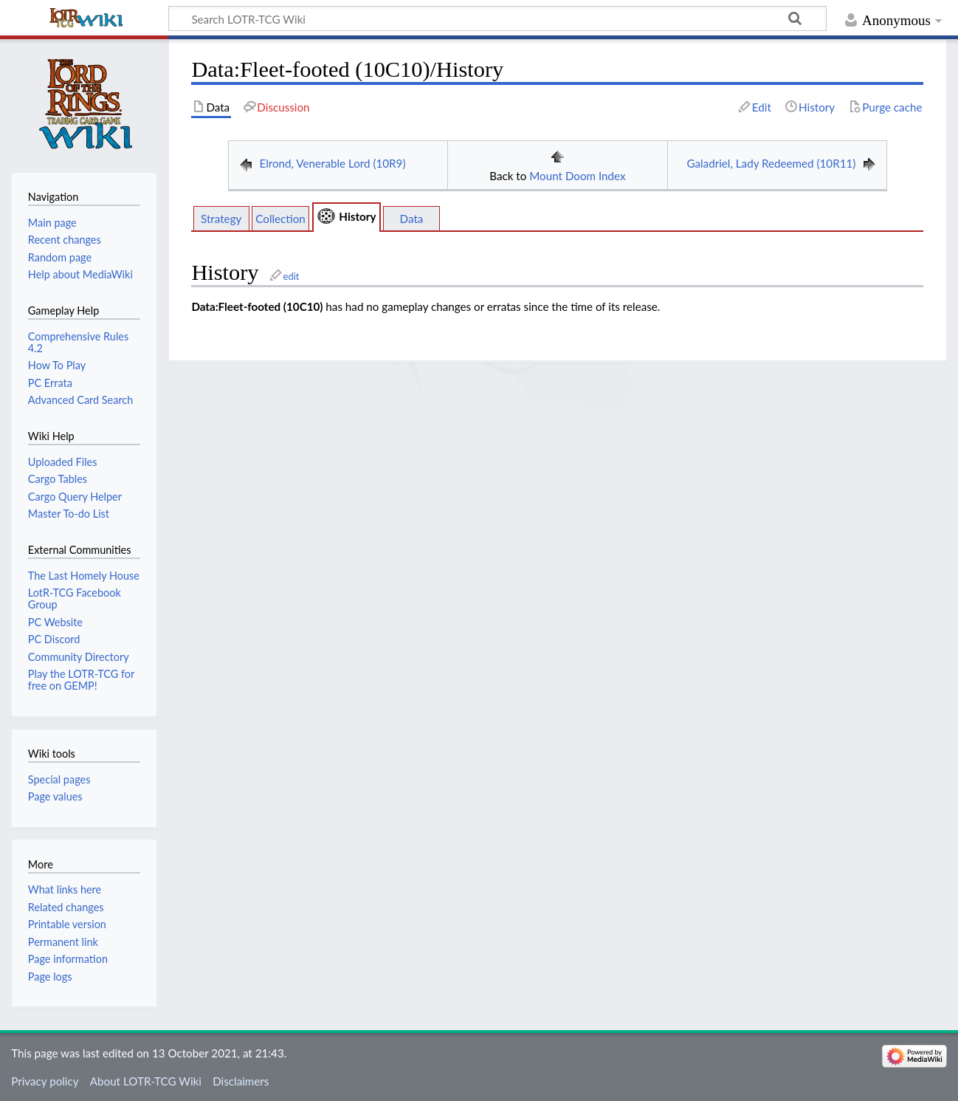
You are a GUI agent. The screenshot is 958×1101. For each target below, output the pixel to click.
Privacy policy (44, 1081)
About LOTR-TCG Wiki (145, 1081)
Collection (280, 218)
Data (412, 218)
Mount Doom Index (577, 175)
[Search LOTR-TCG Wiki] (481, 18)
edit (291, 276)
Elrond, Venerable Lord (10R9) (332, 163)
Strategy (221, 218)
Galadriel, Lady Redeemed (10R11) (770, 163)
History (357, 216)
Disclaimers (241, 1081)
